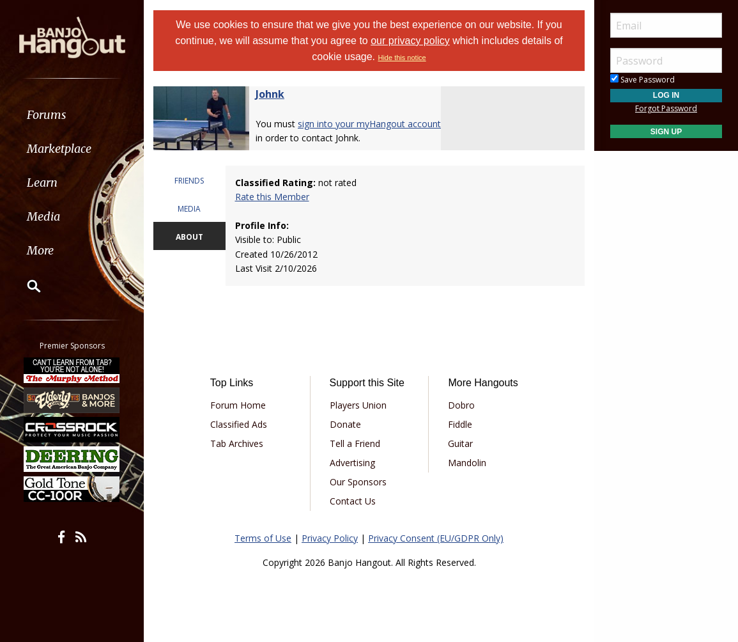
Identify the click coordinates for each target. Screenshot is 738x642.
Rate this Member (272, 197)
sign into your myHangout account (369, 124)
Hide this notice (402, 57)
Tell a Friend (355, 443)
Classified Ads (238, 424)
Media (43, 216)
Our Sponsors (358, 482)
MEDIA (189, 208)
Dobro (461, 405)
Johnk (270, 94)
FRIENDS (189, 180)
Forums (46, 114)
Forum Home (238, 405)
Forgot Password (666, 108)
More (40, 250)
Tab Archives (236, 443)
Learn (42, 182)
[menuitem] (72, 115)
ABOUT (189, 236)
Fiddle (460, 424)
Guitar (460, 443)
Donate (345, 424)
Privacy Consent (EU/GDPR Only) (436, 538)
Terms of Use (262, 538)
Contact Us (353, 501)
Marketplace (59, 148)
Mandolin (467, 463)
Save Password (642, 79)
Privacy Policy (330, 538)
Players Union (358, 405)
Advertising (352, 463)
